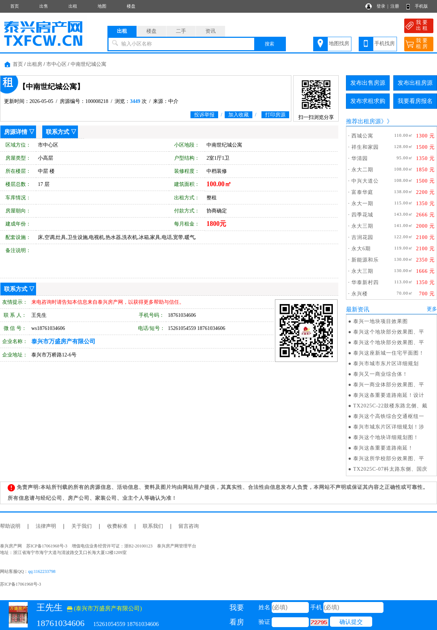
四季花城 (362, 215)
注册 (394, 6)
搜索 (269, 44)
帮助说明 (10, 526)
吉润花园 (362, 237)
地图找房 (339, 43)
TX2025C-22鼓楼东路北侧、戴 (390, 405)
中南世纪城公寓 (88, 64)
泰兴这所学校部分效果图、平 (388, 458)
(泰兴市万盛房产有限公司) (104, 608)
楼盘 (131, 6)
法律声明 (46, 526)
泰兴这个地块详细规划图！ (386, 437)
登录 (381, 6)
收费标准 (117, 526)
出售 (43, 6)
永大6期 (361, 248)
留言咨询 (188, 526)
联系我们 (153, 526)
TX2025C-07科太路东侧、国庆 (390, 469)
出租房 (34, 64)
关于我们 (81, 526)
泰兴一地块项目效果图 (380, 321)
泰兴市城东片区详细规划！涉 (388, 427)
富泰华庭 (362, 192)
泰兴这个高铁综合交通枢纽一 (388, 416)
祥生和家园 (365, 147)
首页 (14, 6)
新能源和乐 (365, 260)
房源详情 (15, 132)
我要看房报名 (415, 101)
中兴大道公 (365, 181)
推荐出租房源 (363, 121)
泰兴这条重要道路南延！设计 (388, 395)
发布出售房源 (367, 83)
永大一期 (362, 203)
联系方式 (57, 132)
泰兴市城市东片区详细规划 (386, 363)
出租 (72, 6)
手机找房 (384, 43)
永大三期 (362, 226)
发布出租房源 (415, 83)
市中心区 (56, 64)
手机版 (421, 6)
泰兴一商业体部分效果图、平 (388, 384)
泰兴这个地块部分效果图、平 (388, 332)
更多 (432, 309)
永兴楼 (359, 293)
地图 (102, 6)
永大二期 (362, 169)
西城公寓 (362, 136)
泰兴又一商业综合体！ (380, 374)
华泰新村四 (365, 282)
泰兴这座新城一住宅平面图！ (388, 353)
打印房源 (275, 114)
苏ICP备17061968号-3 (20, 584)
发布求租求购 (367, 101)
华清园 (359, 158)
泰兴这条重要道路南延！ (383, 448)
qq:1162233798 (41, 571)
